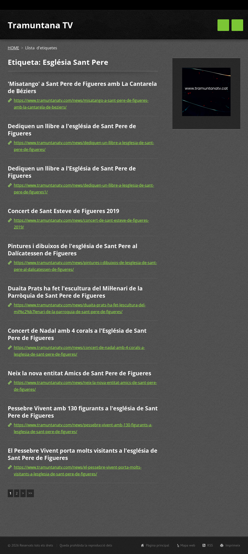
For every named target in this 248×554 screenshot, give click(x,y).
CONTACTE (226, 25)
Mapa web (187, 545)
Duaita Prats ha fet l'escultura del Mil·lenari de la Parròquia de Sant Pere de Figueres (75, 292)
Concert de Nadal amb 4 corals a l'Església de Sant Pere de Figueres (77, 335)
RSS (210, 545)
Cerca (236, 5)
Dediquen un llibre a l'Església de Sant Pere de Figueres (72, 172)
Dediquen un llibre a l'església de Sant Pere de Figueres (72, 130)
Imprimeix (232, 545)
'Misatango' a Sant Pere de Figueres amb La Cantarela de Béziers (82, 88)
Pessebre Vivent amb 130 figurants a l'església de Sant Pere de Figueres (83, 412)
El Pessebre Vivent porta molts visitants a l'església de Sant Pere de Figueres (82, 455)
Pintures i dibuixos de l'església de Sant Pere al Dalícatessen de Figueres (72, 250)
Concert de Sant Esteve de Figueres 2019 (63, 211)
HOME (178, 25)
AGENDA (201, 25)
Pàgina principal (157, 545)
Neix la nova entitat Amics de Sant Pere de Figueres (79, 374)
